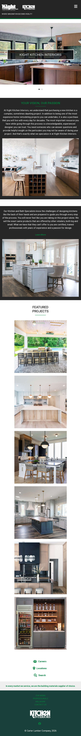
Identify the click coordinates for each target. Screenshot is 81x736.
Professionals (40, 698)
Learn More (40, 234)
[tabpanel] (40, 54)
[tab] (39, 89)
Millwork (40, 701)
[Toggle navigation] (76, 6)
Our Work (40, 695)
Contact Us (40, 704)
